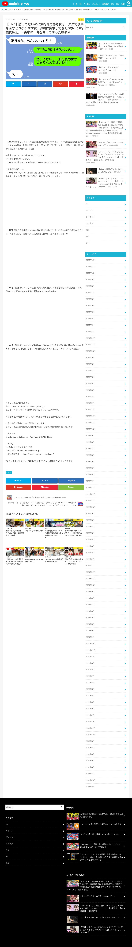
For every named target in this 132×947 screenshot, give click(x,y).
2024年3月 (90, 392)
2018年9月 (90, 758)
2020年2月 (90, 700)
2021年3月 (90, 623)
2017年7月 (90, 764)
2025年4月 (90, 309)
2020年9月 (90, 655)
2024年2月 (90, 399)
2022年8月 (90, 514)
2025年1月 (90, 328)
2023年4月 (90, 463)
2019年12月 (90, 713)
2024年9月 (90, 354)
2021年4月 (90, 617)
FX (80, 4)
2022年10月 (90, 501)
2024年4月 (90, 386)
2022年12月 (90, 488)
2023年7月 (90, 444)
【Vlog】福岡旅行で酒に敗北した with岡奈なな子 (105, 169)
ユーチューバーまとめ (104, 941)
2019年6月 (90, 739)
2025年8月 (90, 283)
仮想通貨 (105, 4)
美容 (117, 4)
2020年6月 (90, 674)
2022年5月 (90, 533)
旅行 (112, 4)
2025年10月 (90, 270)
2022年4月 (90, 540)
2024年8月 (90, 360)
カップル (87, 4)
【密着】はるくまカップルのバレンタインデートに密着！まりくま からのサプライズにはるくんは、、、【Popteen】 (105, 181)
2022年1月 (90, 559)
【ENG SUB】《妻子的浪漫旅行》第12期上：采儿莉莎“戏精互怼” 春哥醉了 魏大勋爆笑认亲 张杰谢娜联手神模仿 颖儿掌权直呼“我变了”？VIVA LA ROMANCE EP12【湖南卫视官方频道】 (105, 128)
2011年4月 (90, 777)
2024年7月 (90, 367)
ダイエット (96, 4)
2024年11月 (90, 341)
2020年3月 (90, 694)
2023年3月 (90, 469)
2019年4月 (90, 745)
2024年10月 (90, 347)
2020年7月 (90, 668)
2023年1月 (90, 482)
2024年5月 (90, 379)
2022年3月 (90, 546)
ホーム (75, 4)
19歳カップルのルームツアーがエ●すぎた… (105, 143)
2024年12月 (90, 335)
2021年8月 (90, 591)
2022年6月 (90, 527)
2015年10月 (90, 771)
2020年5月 (90, 681)
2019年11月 (90, 719)
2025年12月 (90, 258)
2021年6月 (90, 604)
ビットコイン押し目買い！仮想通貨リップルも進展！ (105, 58)
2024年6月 (90, 373)
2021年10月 (90, 578)
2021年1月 (90, 630)
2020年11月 (90, 642)
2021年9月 (90, 585)
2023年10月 (90, 424)
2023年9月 (90, 431)
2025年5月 (90, 302)
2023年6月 (90, 450)
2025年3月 (90, 315)
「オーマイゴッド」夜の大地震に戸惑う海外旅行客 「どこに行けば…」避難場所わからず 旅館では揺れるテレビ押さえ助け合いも (105, 98)
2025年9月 (90, 277)
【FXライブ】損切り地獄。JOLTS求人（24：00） (103, 70)
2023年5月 (90, 456)
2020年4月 (90, 687)
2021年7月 (90, 597)
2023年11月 (90, 418)
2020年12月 (90, 636)
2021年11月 (90, 572)
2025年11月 (90, 264)
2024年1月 (90, 405)
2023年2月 (90, 476)
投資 (123, 4)
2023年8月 (90, 437)
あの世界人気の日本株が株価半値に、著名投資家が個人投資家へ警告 (105, 46)
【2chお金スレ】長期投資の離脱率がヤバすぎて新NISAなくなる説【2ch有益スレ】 (104, 83)
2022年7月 (90, 521)
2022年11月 (90, 495)
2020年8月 (90, 662)
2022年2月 (90, 553)
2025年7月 (90, 290)
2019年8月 (90, 732)
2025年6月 (90, 296)
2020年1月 (90, 707)
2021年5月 (90, 610)
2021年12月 (90, 565)
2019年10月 (90, 726)
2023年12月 (90, 412)
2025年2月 (90, 322)
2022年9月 (90, 508)
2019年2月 (90, 751)
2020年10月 (90, 649)
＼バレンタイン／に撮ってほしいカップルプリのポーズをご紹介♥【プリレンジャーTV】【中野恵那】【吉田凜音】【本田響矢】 (105, 155)
